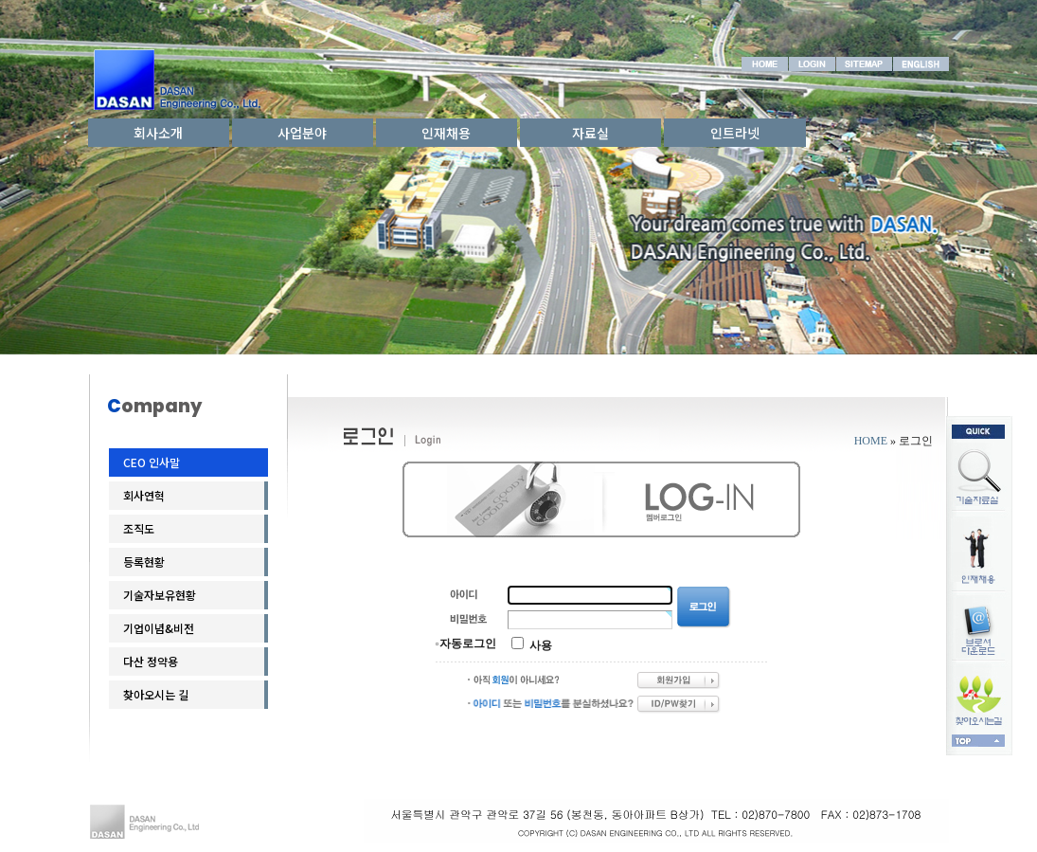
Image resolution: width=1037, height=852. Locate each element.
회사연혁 (144, 495)
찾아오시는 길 (155, 694)
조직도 (138, 528)
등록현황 (144, 561)
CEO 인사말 (151, 462)
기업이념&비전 (158, 628)
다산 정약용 (150, 661)
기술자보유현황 (159, 595)
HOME (870, 440)
